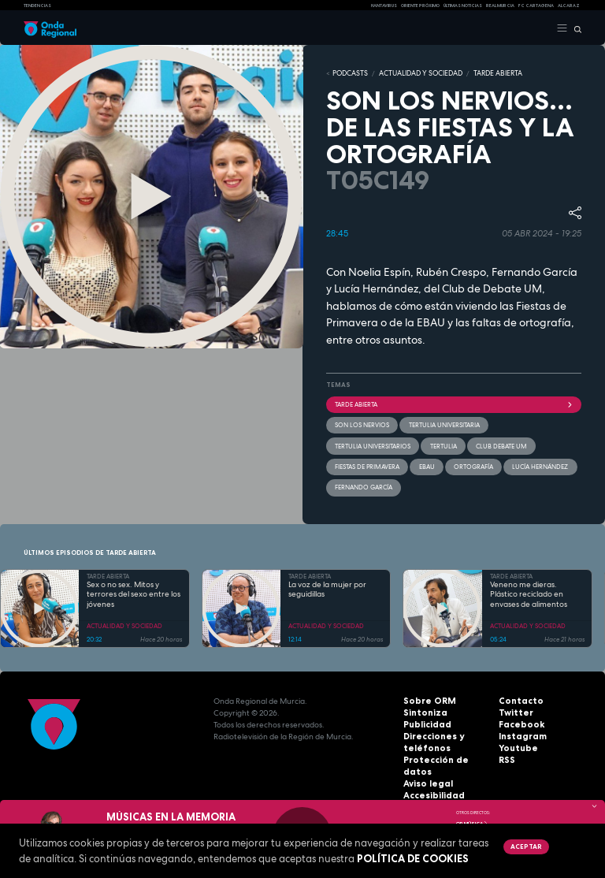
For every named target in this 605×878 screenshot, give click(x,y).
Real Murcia (500, 5)
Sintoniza (422, 710)
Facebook (519, 722)
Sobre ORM (426, 699)
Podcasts (347, 73)
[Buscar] (574, 28)
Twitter (514, 710)
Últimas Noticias (463, 5)
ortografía (472, 464)
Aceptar (525, 846)
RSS (506, 758)
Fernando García (363, 485)
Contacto (518, 699)
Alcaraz (569, 5)
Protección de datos (444, 758)
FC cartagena (536, 5)
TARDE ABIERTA (482, 73)
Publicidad (424, 722)
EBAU (426, 464)
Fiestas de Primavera (367, 464)
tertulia (442, 444)
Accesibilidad (430, 781)
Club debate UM (500, 444)
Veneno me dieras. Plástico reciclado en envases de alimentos (528, 591)
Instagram (520, 734)
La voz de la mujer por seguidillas (327, 587)
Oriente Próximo (420, 5)
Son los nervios (362, 423)
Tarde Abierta (454, 403)
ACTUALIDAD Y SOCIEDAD (412, 73)
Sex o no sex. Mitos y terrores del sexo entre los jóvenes (133, 591)
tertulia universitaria (443, 423)
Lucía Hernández (539, 464)
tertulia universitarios (372, 444)
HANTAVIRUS (384, 5)
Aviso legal (426, 770)
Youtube (516, 746)
